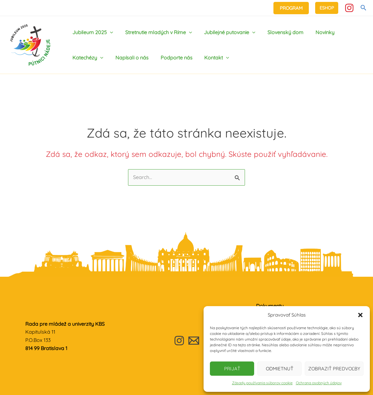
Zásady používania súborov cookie (262, 382)
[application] (109, 32)
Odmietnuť (279, 369)
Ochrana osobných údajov (319, 382)
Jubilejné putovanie (225, 32)
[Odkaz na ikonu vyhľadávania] (363, 7)
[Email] (193, 340)
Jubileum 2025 (91, 32)
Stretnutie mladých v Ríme (155, 32)
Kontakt (210, 57)
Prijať (232, 369)
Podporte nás (172, 57)
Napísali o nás (129, 57)
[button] (360, 315)
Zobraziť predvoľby (334, 369)
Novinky (316, 32)
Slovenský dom (279, 32)
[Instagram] (349, 8)
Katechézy (86, 57)
